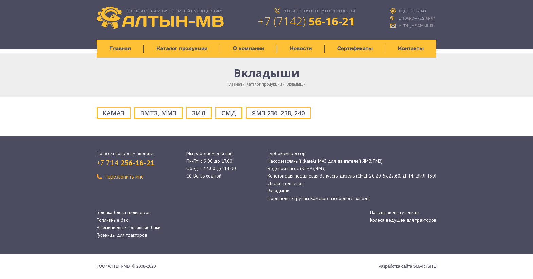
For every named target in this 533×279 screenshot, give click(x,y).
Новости (301, 48)
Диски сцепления (286, 183)
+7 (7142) (306, 21)
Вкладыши (278, 191)
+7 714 (125, 162)
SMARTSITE (424, 266)
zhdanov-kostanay (417, 18)
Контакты (411, 48)
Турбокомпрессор (287, 153)
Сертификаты (355, 48)
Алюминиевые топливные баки (128, 227)
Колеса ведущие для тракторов (403, 220)
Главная (120, 48)
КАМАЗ (113, 113)
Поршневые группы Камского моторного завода (319, 198)
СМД (228, 113)
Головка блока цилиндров (124, 212)
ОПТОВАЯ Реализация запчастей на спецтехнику (174, 10)
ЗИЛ (199, 113)
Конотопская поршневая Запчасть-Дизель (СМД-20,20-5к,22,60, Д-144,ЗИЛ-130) (352, 176)
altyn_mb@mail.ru (417, 25)
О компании (248, 48)
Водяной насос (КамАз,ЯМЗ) (297, 168)
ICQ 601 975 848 (412, 10)
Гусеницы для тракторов (122, 235)
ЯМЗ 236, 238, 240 (278, 113)
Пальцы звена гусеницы (394, 212)
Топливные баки (113, 220)
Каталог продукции (181, 48)
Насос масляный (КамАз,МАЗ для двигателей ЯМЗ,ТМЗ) (325, 161)
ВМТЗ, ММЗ (158, 113)
